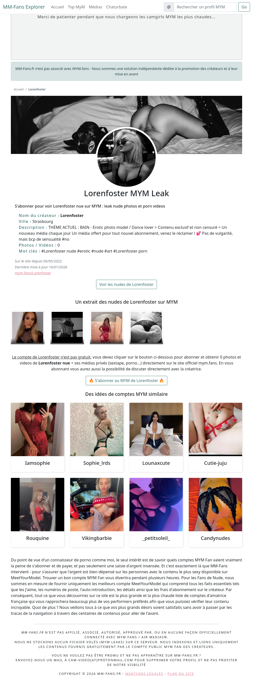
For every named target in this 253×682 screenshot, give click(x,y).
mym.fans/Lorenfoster (33, 273)
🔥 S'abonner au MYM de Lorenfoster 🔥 (126, 380)
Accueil (57, 7)
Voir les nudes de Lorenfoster (126, 284)
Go (244, 7)
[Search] (205, 7)
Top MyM (76, 7)
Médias (95, 7)
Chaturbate (116, 7)
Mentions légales (144, 673)
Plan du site (181, 673)
